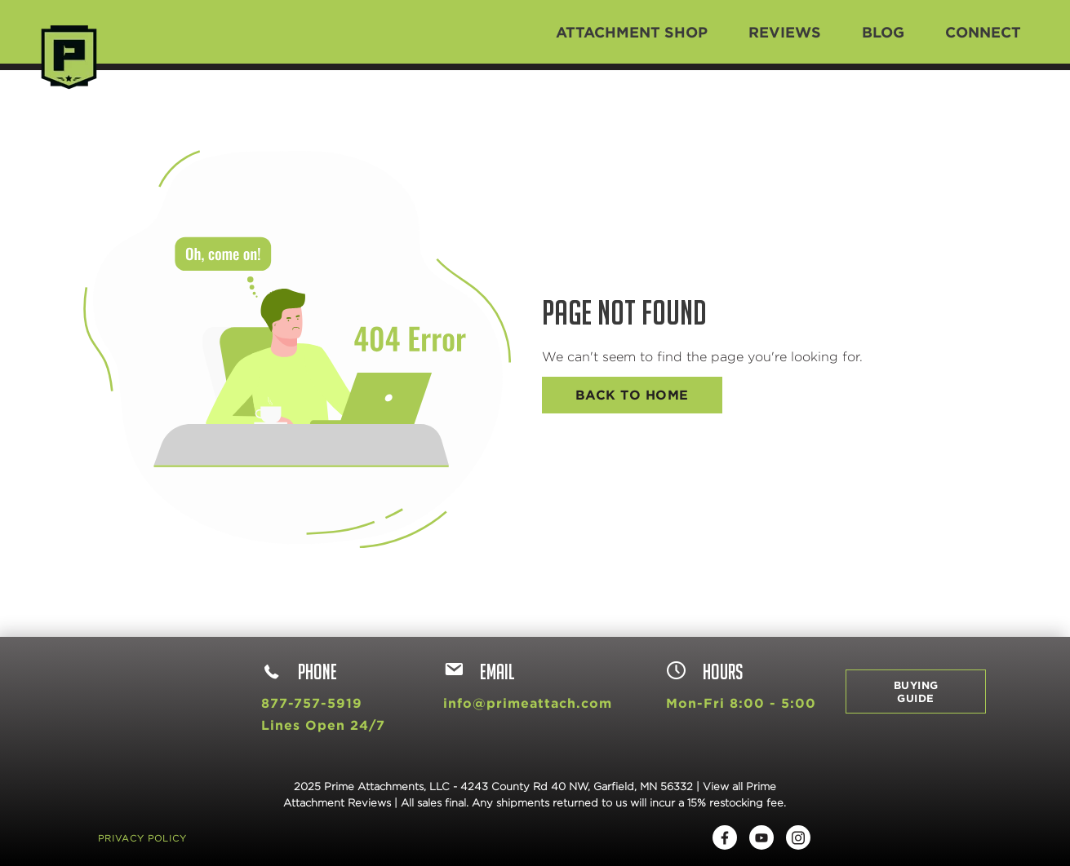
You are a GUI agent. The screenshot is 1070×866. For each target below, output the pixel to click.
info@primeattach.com (527, 703)
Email (479, 671)
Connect (983, 32)
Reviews (784, 32)
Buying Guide (916, 691)
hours (704, 671)
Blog (883, 32)
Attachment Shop (632, 32)
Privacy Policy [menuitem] (142, 838)
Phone (299, 671)
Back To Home (632, 394)
